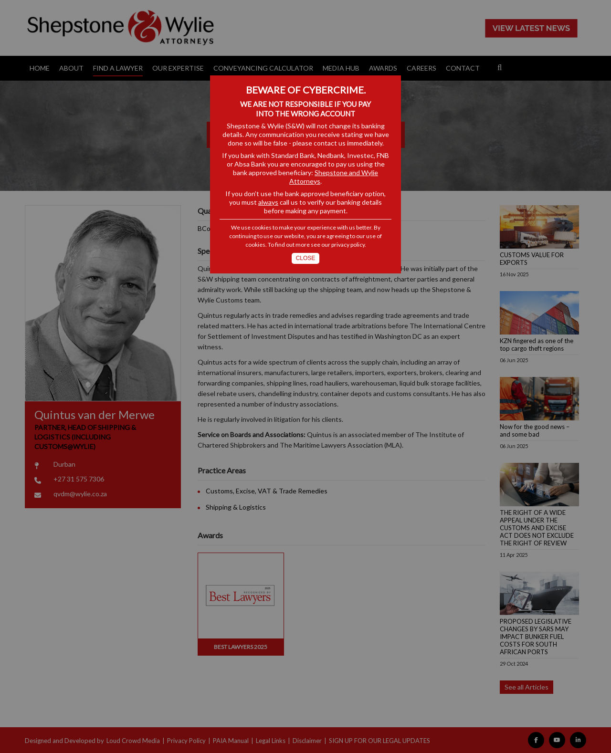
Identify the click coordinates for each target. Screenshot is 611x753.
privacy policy (348, 244)
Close (306, 258)
